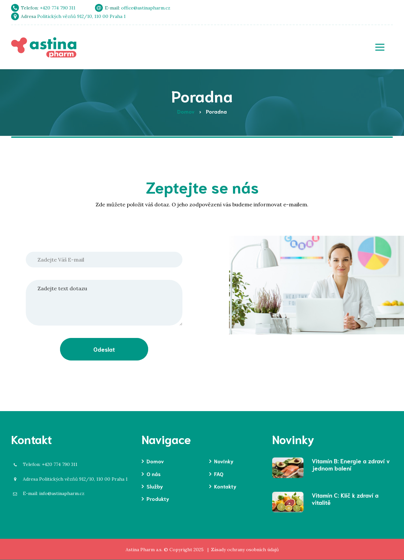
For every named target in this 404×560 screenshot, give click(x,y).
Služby (155, 486)
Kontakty (225, 486)
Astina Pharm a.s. (144, 549)
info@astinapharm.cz (50, 493)
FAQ (219, 473)
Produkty (158, 498)
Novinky (223, 460)
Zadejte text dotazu (104, 303)
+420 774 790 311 (46, 464)
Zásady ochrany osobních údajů (245, 549)
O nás (154, 473)
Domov (155, 460)
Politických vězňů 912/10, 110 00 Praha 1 (72, 479)
